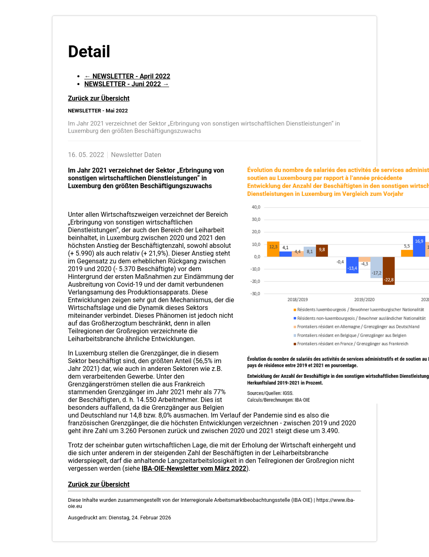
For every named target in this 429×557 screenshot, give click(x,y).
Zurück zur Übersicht (98, 98)
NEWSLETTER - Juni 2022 (126, 84)
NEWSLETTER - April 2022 (127, 76)
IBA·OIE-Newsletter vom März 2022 (194, 468)
